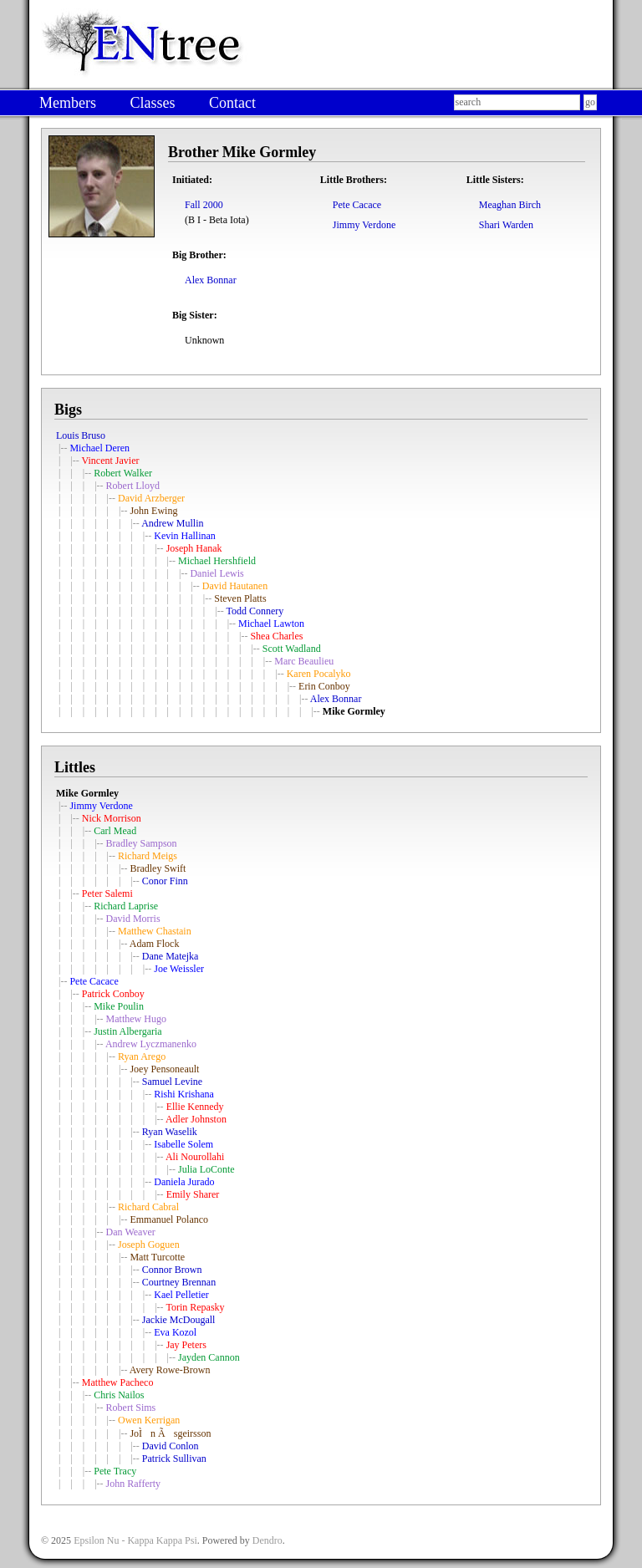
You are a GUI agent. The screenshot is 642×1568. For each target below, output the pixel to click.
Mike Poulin (119, 1006)
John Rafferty (133, 1483)
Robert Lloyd (133, 485)
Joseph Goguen (149, 1244)
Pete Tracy (115, 1471)
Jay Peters (186, 1345)
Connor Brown (172, 1269)
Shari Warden (506, 225)
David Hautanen (235, 586)
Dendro (267, 1540)
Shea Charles (276, 636)
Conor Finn (165, 881)
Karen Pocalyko (319, 674)
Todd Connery (254, 611)
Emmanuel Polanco (169, 1219)
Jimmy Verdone (364, 225)
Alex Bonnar (211, 280)
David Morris (133, 918)
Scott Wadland (291, 648)
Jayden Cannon (209, 1357)
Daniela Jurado (184, 1182)
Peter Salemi (107, 893)
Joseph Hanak (194, 548)
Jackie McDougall (179, 1320)
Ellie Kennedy (195, 1106)
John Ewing (153, 511)
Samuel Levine (172, 1081)
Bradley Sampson (141, 843)
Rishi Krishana (184, 1094)
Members (67, 102)
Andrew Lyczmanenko (150, 1044)
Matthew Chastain (154, 931)
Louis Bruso (80, 435)
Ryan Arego (142, 1056)
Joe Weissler (179, 969)
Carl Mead (115, 831)
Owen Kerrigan (149, 1420)
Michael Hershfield (217, 561)
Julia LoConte (206, 1169)
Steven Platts (240, 598)
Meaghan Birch (510, 205)
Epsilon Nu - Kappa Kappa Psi (135, 1540)
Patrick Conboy (113, 994)
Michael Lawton (271, 623)
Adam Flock (155, 943)
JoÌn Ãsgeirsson (170, 1433)
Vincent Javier (111, 460)
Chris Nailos (119, 1395)
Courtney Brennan (179, 1282)
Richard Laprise (126, 906)
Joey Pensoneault (164, 1069)
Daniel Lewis (216, 573)
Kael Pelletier (181, 1295)
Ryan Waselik (169, 1132)
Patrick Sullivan (174, 1458)
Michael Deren (99, 448)
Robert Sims (131, 1407)
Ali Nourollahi (195, 1157)
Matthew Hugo (136, 1019)
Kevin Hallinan (185, 536)
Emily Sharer (193, 1194)
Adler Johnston (196, 1119)
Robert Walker (123, 473)
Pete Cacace (357, 205)
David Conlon (170, 1446)
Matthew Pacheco (118, 1382)
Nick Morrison (111, 818)
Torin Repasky (195, 1307)
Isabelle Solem (183, 1144)
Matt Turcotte (157, 1257)
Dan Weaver (130, 1232)
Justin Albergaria (127, 1031)
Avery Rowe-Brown (170, 1370)
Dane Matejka (170, 956)
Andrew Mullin (172, 523)
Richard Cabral (148, 1207)
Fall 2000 (204, 205)
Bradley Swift (158, 868)
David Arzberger (151, 498)
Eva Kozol (175, 1332)
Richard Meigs (147, 856)
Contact (232, 102)
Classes (152, 102)
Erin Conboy (324, 686)
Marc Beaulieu (304, 661)
